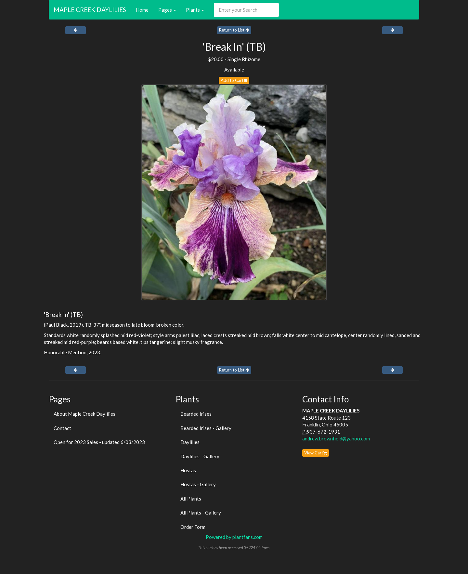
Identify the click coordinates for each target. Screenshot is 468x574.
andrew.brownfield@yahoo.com (336, 438)
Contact (62, 428)
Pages (167, 10)
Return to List (234, 30)
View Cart (315, 452)
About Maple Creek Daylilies (84, 414)
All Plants (190, 499)
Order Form (192, 527)
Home (142, 10)
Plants (195, 10)
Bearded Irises (196, 414)
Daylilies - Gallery (199, 456)
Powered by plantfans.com (234, 537)
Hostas (188, 470)
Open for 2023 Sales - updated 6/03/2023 (99, 442)
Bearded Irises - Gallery (205, 428)
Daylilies (190, 442)
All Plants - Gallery (200, 512)
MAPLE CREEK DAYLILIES (90, 9)
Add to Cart (234, 80)
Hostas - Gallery (198, 484)
